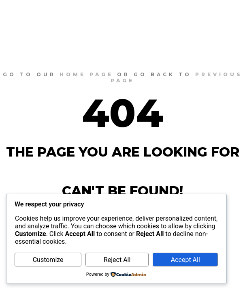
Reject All (117, 260)
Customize (48, 260)
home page (86, 74)
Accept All (185, 260)
